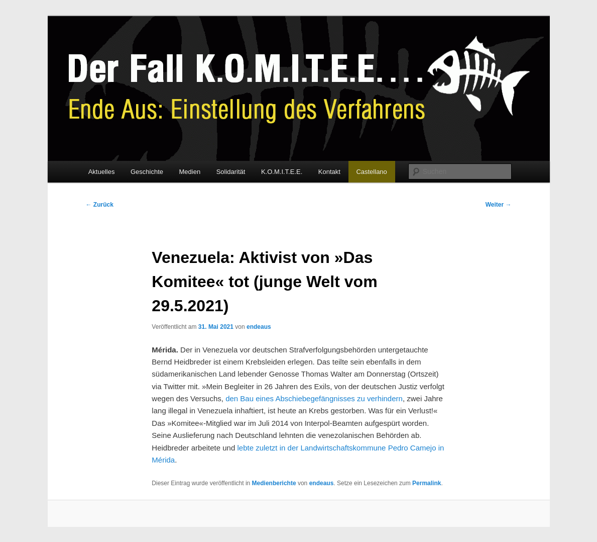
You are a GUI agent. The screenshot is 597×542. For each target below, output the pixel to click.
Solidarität (231, 171)
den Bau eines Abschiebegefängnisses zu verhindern (314, 398)
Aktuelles (101, 171)
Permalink (426, 483)
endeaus (259, 326)
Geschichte (147, 171)
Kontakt (329, 171)
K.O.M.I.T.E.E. (281, 171)
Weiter (499, 204)
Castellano (371, 171)
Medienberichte (274, 483)
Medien (189, 171)
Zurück (99, 204)
